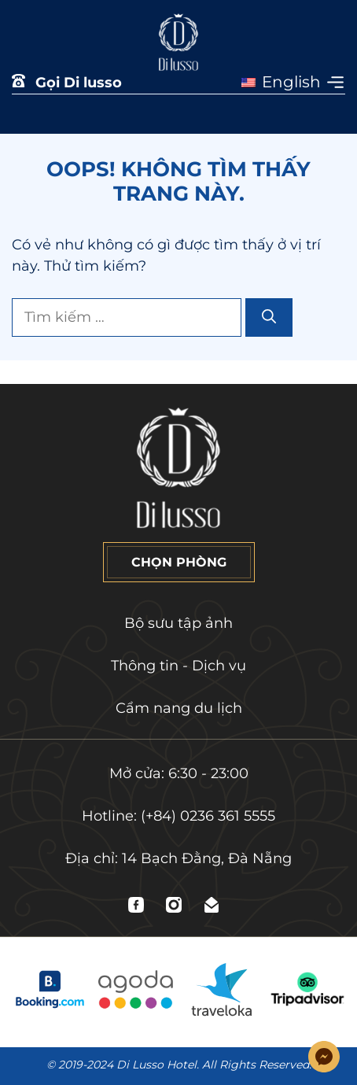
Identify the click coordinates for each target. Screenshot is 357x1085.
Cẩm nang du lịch (179, 708)
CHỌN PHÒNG (178, 562)
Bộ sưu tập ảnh (178, 623)
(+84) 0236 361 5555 (208, 816)
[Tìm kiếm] (269, 317)
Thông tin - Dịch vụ (178, 665)
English (281, 81)
